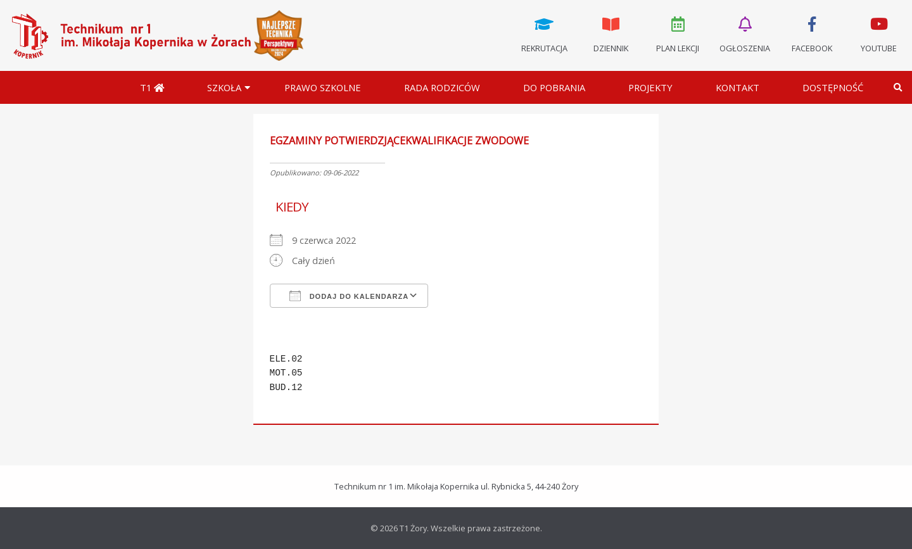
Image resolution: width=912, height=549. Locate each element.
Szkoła (224, 87)
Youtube (878, 33)
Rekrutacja (544, 33)
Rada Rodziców (442, 87)
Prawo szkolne (322, 87)
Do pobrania (554, 87)
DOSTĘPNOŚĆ (832, 87)
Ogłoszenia (744, 33)
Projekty (650, 87)
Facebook (811, 33)
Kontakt (737, 87)
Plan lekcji (678, 33)
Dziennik (611, 33)
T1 (152, 87)
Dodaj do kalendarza (349, 295)
